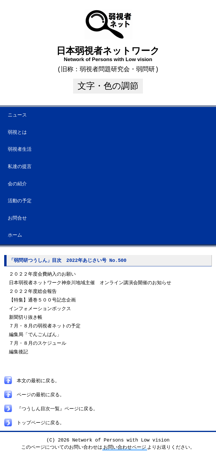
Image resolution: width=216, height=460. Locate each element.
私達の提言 (20, 167)
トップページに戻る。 (34, 427)
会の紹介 (17, 184)
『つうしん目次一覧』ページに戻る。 (51, 414)
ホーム (15, 235)
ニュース (17, 115)
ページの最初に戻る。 (34, 400)
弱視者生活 (20, 149)
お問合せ (17, 218)
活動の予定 (20, 201)
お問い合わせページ (124, 451)
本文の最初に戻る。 (32, 387)
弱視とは (17, 132)
